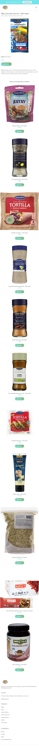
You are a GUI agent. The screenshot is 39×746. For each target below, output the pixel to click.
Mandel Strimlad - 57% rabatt (19, 557)
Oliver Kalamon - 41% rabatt (19, 664)
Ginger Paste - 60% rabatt (19, 494)
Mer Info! (6, 64)
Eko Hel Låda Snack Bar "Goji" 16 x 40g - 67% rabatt (19, 611)
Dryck (2, 709)
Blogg (2, 731)
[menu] (36, 7)
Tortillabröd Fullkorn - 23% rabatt (19, 233)
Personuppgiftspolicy (6, 739)
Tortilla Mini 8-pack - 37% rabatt (20, 440)
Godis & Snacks (5, 712)
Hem (2, 15)
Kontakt (3, 734)
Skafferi (3, 720)
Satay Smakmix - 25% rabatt (19, 126)
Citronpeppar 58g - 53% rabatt (19, 179)
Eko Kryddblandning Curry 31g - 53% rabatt (19, 393)
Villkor (2, 736)
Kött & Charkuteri (5, 714)
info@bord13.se (5, 699)
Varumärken (4, 722)
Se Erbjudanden (27, 2)
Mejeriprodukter (5, 717)
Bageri (2, 707)
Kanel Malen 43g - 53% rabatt (19, 340)
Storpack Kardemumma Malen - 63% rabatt (19, 286)
